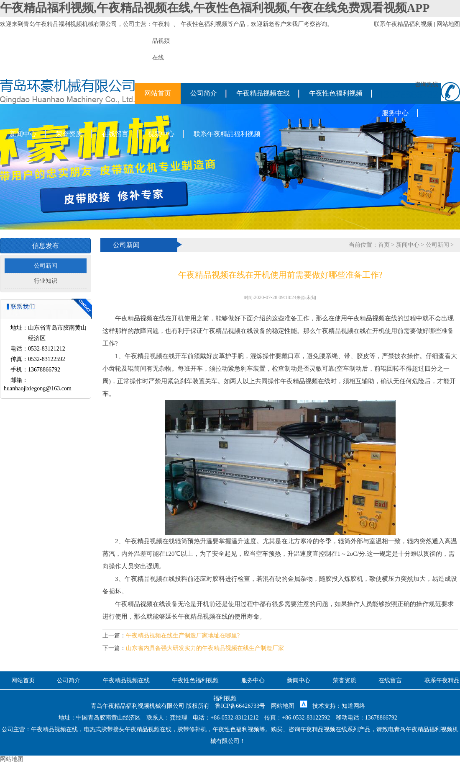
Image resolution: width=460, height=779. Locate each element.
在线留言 (115, 133)
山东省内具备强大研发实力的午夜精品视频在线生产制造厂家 (205, 648)
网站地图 (448, 24)
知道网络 (353, 706)
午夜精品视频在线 (263, 93)
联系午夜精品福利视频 (403, 24)
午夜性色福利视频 (204, 24)
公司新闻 (45, 266)
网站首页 (157, 93)
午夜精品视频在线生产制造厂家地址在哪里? (183, 635)
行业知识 (45, 281)
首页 (384, 245)
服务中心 (395, 112)
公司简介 (203, 93)
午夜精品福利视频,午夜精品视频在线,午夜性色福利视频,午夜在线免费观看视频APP (214, 7)
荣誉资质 (69, 133)
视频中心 (161, 133)
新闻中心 (23, 133)
